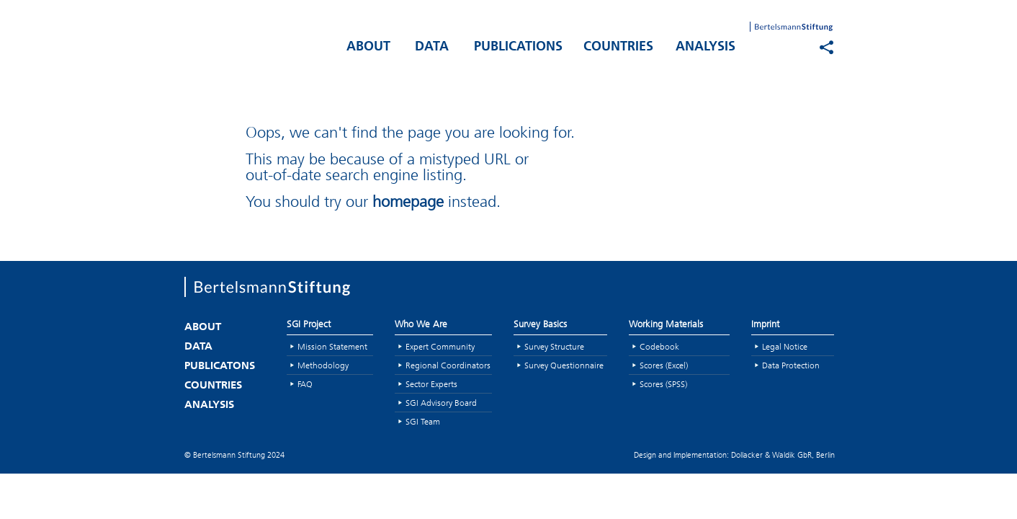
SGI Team (423, 421)
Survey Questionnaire (564, 365)
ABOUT (368, 47)
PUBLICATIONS (518, 47)
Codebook (659, 346)
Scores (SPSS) (663, 383)
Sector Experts (431, 383)
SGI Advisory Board (441, 402)
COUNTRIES (618, 47)
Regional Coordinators (448, 365)
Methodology (323, 365)
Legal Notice (784, 346)
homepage (408, 201)
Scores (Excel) (664, 365)
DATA (432, 47)
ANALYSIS (705, 47)
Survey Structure (554, 346)
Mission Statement (332, 346)
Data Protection (791, 365)
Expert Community (440, 346)
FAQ (305, 383)
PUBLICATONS (219, 366)
